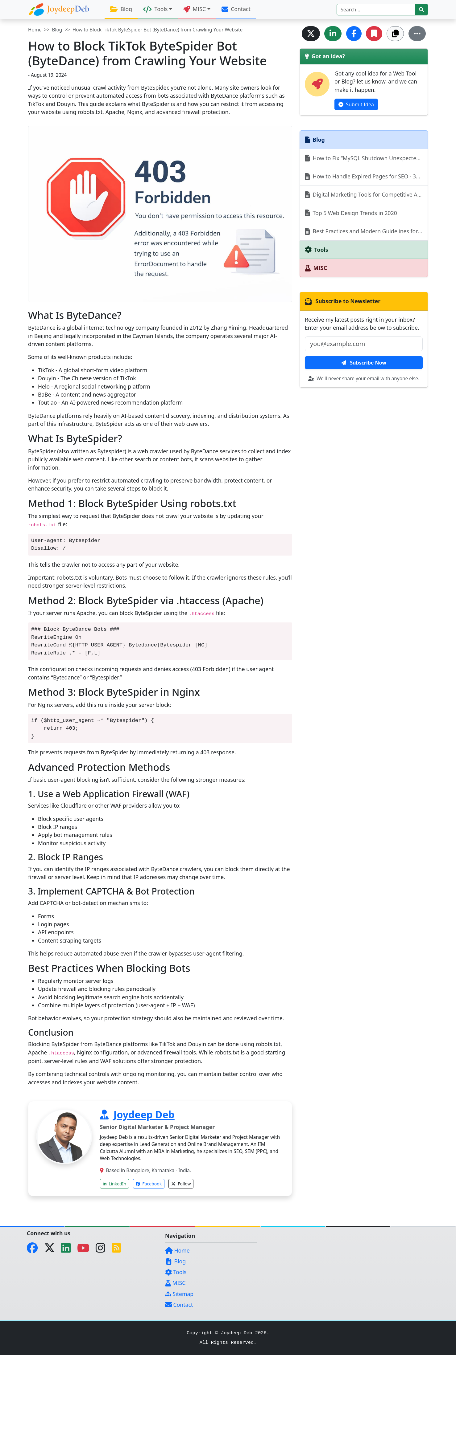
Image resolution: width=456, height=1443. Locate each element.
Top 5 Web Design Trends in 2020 (351, 213)
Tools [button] (155, 9)
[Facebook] (35, 1249)
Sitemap (179, 1294)
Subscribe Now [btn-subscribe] (363, 362)
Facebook (149, 1184)
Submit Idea (356, 104)
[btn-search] (421, 9)
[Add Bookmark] (374, 33)
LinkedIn (114, 1184)
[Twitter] (52, 1249)
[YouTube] (85, 1249)
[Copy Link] (395, 33)
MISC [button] (194, 9)
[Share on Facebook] (354, 33)
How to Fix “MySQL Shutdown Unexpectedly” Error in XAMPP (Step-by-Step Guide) (366, 158)
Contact (236, 9)
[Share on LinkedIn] (333, 33)
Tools (175, 1272)
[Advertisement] (185, 1398)
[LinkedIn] (68, 1249)
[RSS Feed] (119, 1249)
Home (35, 29)
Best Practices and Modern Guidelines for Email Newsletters (366, 231)
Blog (121, 9)
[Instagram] (103, 1249)
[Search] (376, 9)
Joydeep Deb (144, 1114)
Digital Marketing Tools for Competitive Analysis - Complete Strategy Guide (366, 194)
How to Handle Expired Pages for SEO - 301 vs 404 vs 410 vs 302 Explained (366, 176)
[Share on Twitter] (311, 33)
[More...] (417, 33)
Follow (181, 1184)
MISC (175, 1282)
